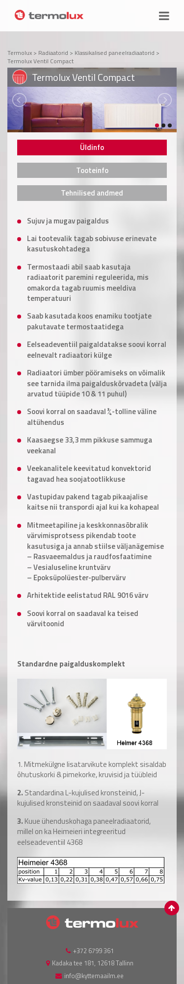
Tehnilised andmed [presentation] (92, 192)
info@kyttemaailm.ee (94, 976)
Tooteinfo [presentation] (92, 170)
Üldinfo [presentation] (92, 147)
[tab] (92, 147)
